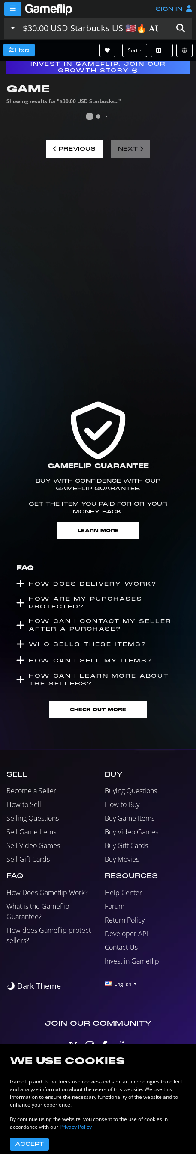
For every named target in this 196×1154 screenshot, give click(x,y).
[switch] (33, 986)
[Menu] (12, 9)
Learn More (98, 531)
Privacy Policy (76, 1126)
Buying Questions (131, 790)
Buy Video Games (131, 832)
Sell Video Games (33, 845)
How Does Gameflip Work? (47, 892)
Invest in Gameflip (132, 961)
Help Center (123, 892)
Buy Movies (122, 859)
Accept (29, 1144)
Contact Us (121, 947)
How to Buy (122, 804)
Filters (19, 49)
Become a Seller (31, 790)
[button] (180, 28)
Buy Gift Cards (126, 845)
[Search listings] (94, 28)
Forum (114, 906)
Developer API (126, 933)
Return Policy (125, 920)
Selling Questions (32, 818)
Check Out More (98, 709)
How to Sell (23, 804)
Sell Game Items (31, 832)
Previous (74, 148)
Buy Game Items (129, 818)
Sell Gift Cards (28, 859)
